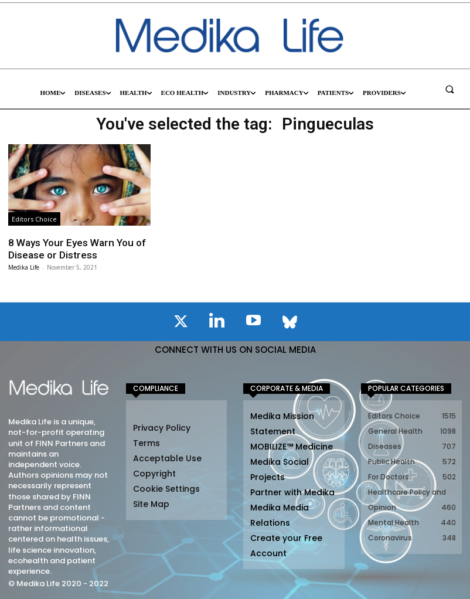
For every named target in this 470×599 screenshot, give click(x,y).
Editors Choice (34, 219)
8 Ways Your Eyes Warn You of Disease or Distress (75, 248)
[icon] (180, 323)
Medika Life (23, 267)
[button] (449, 89)
